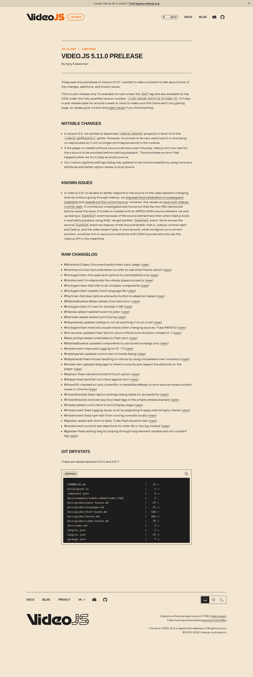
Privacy (64, 599)
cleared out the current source (106, 202)
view (145, 264)
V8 (81, 599)
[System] (205, 599)
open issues (117, 108)
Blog (203, 17)
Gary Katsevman (77, 64)
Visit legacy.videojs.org (144, 3)
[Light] (213, 599)
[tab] (70, 473)
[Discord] (214, 17)
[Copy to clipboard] (186, 473)
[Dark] (222, 599)
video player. (219, 616)
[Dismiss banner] (249, 3)
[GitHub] (222, 17)
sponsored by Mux (215, 620)
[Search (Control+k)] (169, 17)
